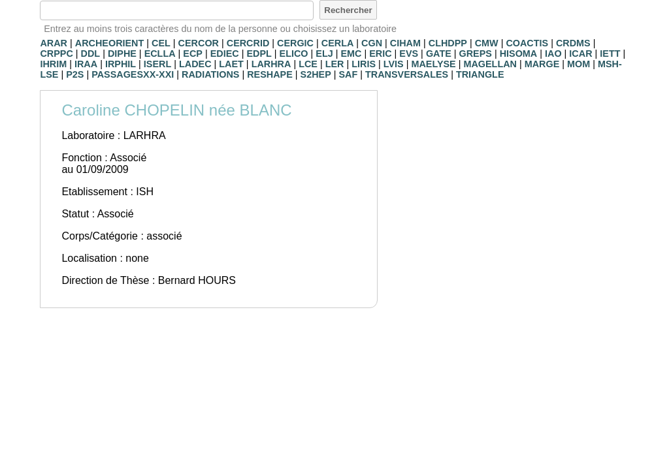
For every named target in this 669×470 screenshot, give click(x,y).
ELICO (294, 53)
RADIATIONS (210, 74)
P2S (75, 74)
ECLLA (160, 53)
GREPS (475, 53)
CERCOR (198, 43)
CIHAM (405, 43)
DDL (91, 53)
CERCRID (248, 43)
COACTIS (527, 43)
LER (334, 64)
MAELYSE (433, 64)
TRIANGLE (480, 74)
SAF (348, 74)
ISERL (157, 64)
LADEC (195, 64)
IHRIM (53, 64)
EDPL (258, 53)
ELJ (324, 53)
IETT (610, 53)
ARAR (53, 43)
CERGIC (295, 43)
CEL (161, 43)
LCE (308, 64)
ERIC (380, 53)
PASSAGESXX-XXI (132, 74)
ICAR (580, 53)
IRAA (85, 64)
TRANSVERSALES (406, 74)
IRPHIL (120, 64)
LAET (231, 64)
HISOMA (519, 53)
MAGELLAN (490, 64)
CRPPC (56, 53)
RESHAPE (270, 74)
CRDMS (573, 43)
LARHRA (271, 64)
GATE (438, 53)
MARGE (542, 64)
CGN (371, 43)
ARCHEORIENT (109, 43)
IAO (553, 53)
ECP (193, 53)
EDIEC (224, 53)
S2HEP (316, 74)
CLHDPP (448, 43)
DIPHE (122, 53)
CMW (486, 43)
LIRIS (363, 64)
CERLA (337, 43)
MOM (578, 64)
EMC (350, 53)
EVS (408, 53)
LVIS (393, 64)
